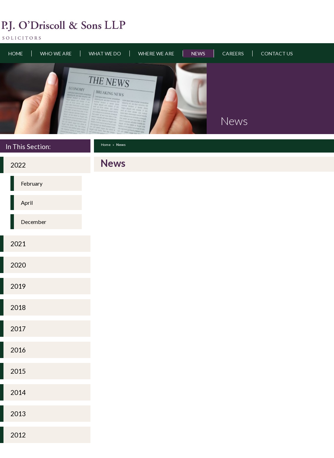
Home (15, 53)
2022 (18, 165)
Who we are (56, 53)
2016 (18, 350)
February (31, 183)
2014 (18, 392)
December (33, 221)
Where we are (156, 53)
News (198, 53)
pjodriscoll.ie (37, 26)
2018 (18, 307)
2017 (18, 329)
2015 (18, 371)
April (27, 202)
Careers (233, 53)
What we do (105, 53)
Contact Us (277, 53)
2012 (18, 435)
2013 (18, 414)
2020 (18, 265)
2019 (18, 286)
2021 (18, 244)
